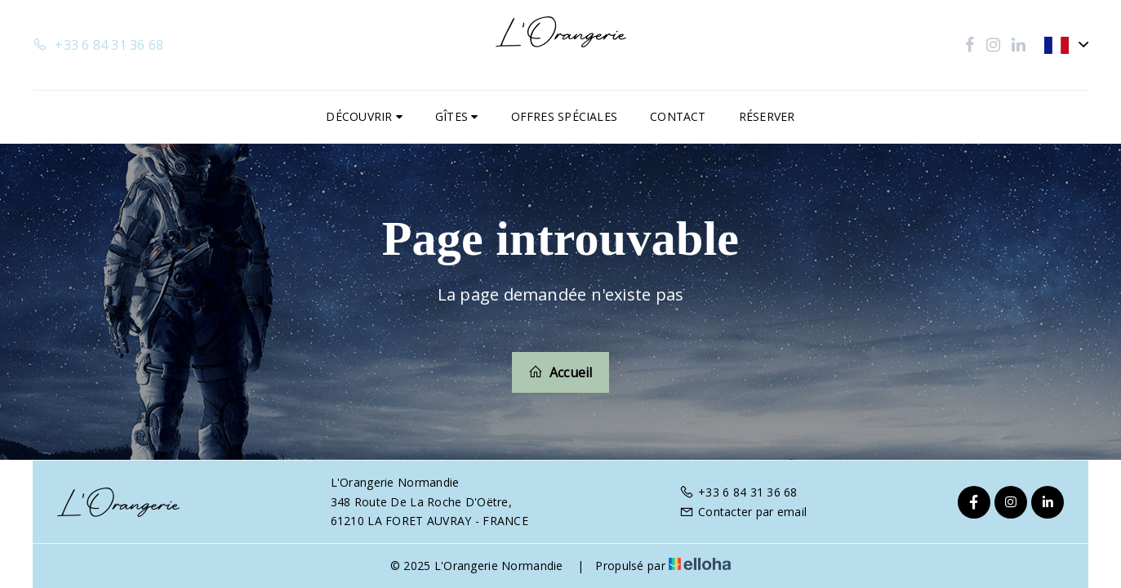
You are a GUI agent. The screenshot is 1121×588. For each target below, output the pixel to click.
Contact (678, 116)
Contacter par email (743, 511)
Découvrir (364, 116)
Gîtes (456, 116)
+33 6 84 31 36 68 (738, 492)
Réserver (767, 116)
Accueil (560, 372)
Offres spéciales (564, 116)
